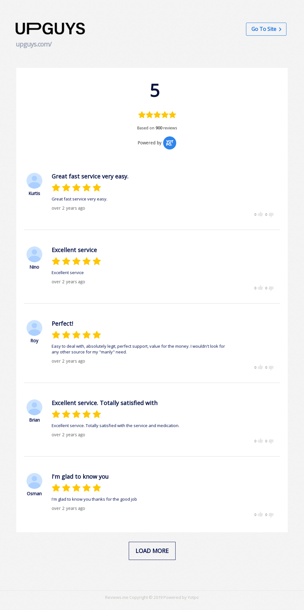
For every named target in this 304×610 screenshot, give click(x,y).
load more (152, 551)
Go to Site (266, 29)
